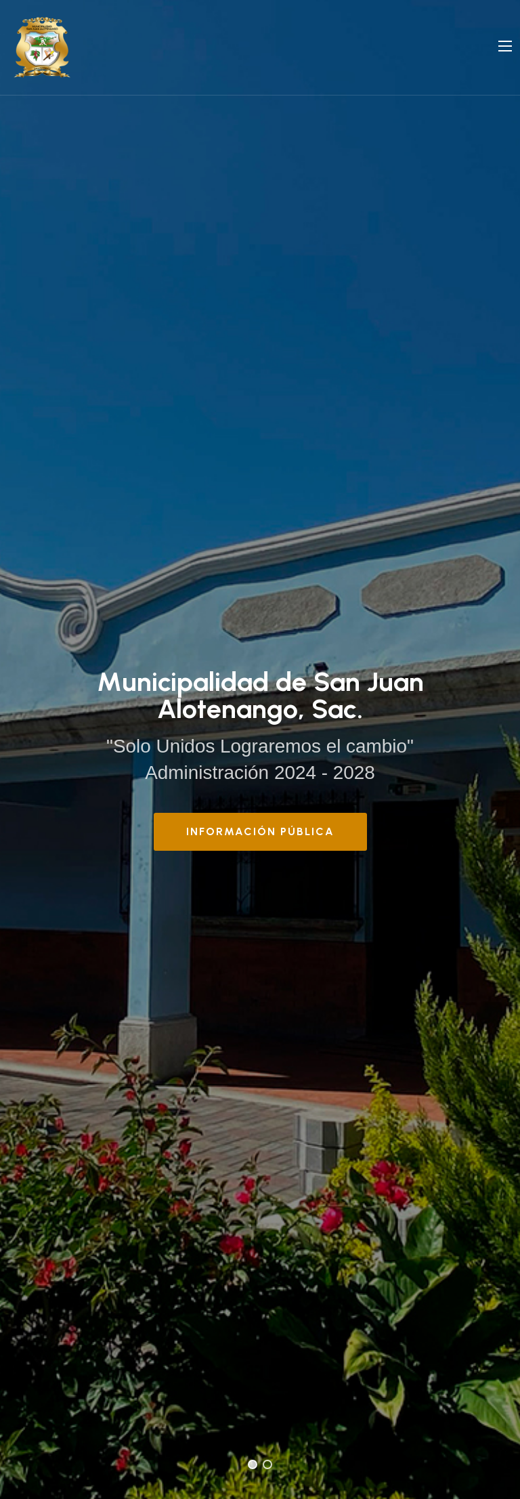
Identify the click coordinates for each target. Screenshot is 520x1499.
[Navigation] (505, 46)
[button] (252, 1464)
